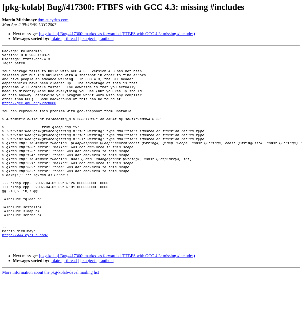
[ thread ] (71, 38)
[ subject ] (88, 38)
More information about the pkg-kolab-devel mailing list (50, 311)
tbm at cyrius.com (53, 20)
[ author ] (107, 38)
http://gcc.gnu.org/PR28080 (29, 114)
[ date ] (56, 38)
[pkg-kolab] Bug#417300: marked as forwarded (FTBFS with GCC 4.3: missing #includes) (117, 33)
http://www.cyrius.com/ (25, 272)
